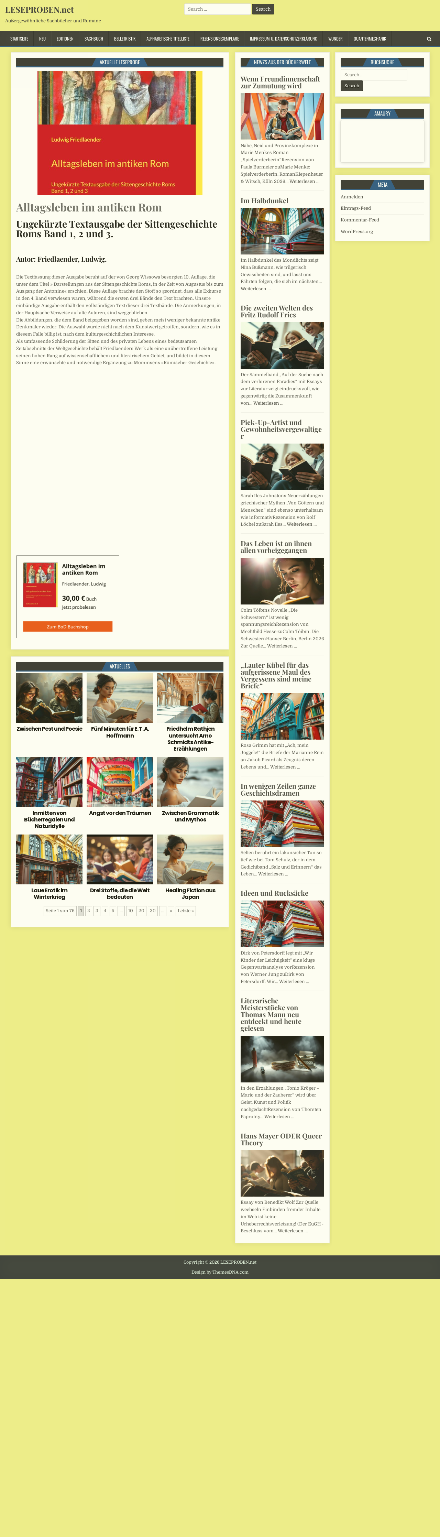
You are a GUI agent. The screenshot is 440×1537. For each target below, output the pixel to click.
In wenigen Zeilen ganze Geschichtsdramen (278, 789)
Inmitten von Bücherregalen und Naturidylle (49, 819)
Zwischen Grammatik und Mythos (190, 816)
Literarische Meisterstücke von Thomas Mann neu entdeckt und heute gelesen (271, 1014)
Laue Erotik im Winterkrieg (49, 893)
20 (141, 910)
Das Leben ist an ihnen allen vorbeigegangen (276, 546)
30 (153, 910)
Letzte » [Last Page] (186, 910)
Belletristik (124, 38)
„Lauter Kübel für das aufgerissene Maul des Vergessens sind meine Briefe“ (276, 675)
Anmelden (352, 196)
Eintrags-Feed (356, 208)
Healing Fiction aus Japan (190, 893)
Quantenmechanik (370, 38)
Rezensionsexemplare (219, 38)
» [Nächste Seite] (171, 910)
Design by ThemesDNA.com (220, 1272)
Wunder (335, 38)
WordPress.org (357, 231)
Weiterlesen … (304, 181)
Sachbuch (94, 38)
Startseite (19, 38)
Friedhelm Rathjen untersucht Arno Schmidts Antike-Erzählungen (190, 739)
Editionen (65, 38)
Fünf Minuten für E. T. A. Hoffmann (120, 732)
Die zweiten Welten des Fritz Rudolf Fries (277, 311)
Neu (42, 38)
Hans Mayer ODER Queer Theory (281, 1139)
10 (130, 910)
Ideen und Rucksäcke (274, 892)
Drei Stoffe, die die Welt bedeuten (120, 893)
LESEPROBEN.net (39, 9)
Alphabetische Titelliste (167, 38)
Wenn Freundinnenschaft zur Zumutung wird (280, 82)
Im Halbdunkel (264, 200)
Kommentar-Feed (360, 219)
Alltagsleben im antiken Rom (89, 206)
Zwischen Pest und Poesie (49, 729)
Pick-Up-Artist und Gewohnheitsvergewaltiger (281, 428)
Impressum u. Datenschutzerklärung (283, 38)
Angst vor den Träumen (120, 813)
